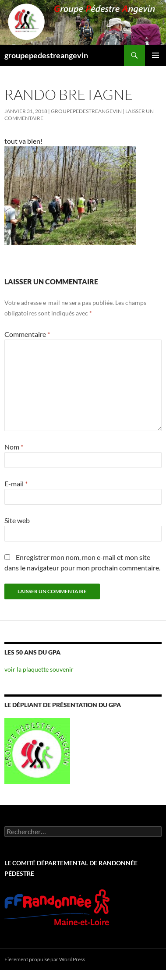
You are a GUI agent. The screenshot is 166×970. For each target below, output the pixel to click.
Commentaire (27, 334)
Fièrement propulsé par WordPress (44, 959)
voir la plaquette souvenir (39, 669)
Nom (13, 447)
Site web (17, 520)
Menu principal (155, 55)
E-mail (16, 483)
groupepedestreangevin (46, 55)
